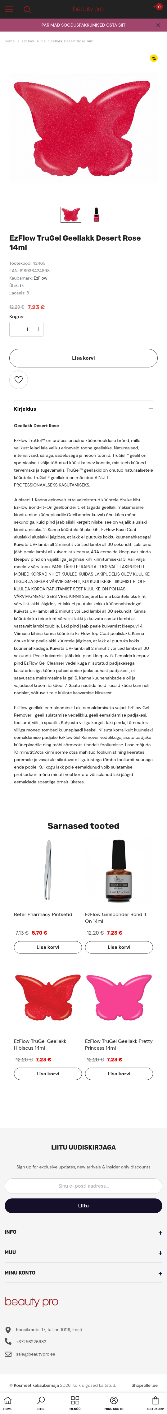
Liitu (83, 1205)
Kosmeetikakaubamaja (36, 1385)
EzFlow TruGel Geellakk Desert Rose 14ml (58, 41)
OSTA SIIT (115, 25)
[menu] (9, 9)
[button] (41, 1404)
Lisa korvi (83, 358)
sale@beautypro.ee (35, 1354)
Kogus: (17, 317)
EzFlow (40, 278)
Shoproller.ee (145, 1385)
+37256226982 (31, 1341)
